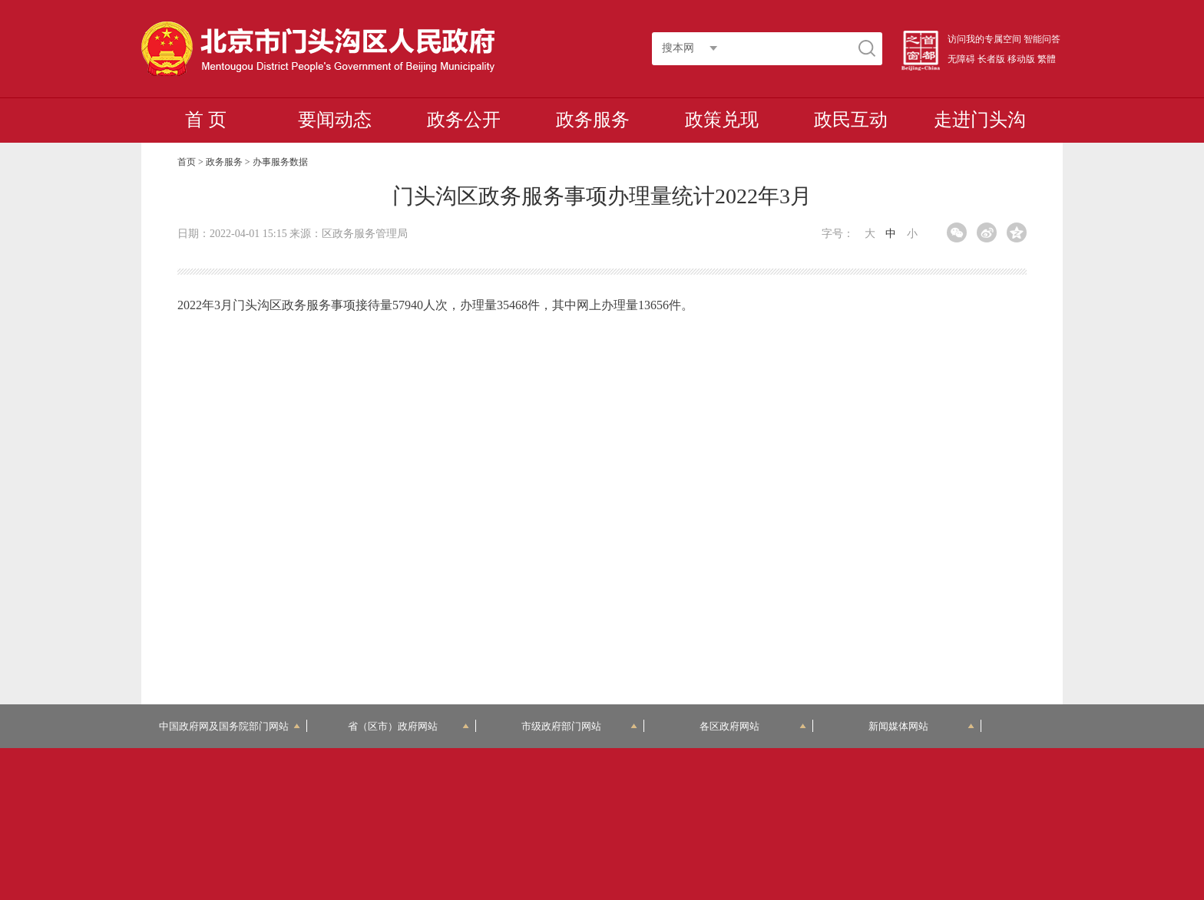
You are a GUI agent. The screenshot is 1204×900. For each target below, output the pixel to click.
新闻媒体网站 (921, 726)
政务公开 (464, 120)
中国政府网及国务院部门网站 (229, 726)
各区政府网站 (753, 726)
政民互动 (851, 120)
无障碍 (961, 59)
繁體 (1046, 59)
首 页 (206, 120)
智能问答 (1042, 39)
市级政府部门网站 (579, 726)
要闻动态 (335, 120)
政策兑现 (722, 120)
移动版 (1021, 59)
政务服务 (593, 120)
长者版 (991, 59)
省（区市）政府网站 (408, 726)
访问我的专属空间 (984, 39)
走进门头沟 (980, 120)
